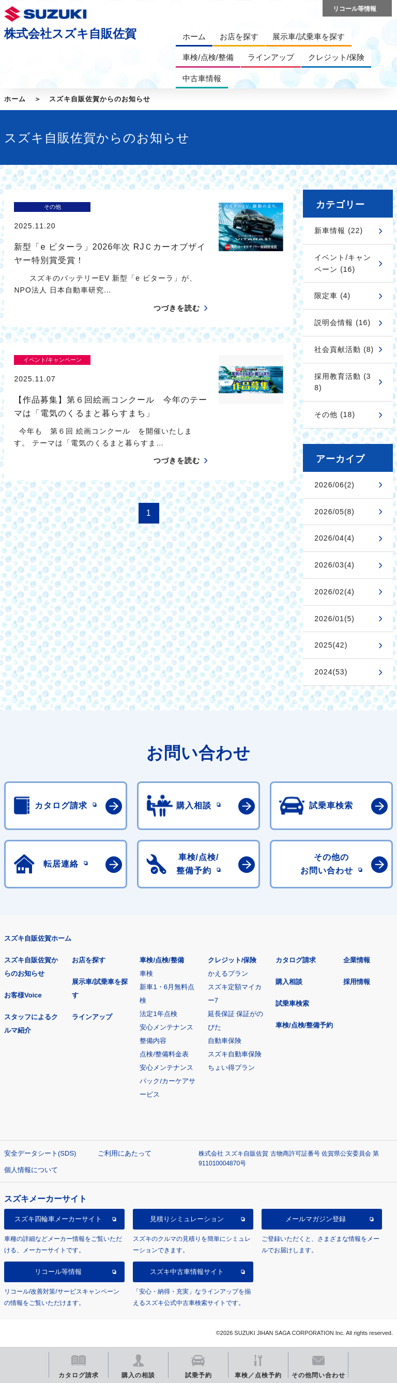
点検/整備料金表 (164, 1054)
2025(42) (330, 645)
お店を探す (88, 960)
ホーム (15, 99)
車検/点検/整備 (162, 960)
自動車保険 (224, 1040)
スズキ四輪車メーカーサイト (58, 1219)
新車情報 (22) (338, 230)
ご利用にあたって (124, 1153)
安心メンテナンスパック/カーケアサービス (167, 1081)
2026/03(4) (334, 565)
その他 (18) (334, 414)
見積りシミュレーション (187, 1219)
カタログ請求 (296, 960)
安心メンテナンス (166, 1027)
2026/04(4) (334, 538)
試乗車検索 (292, 1003)
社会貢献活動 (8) (344, 349)
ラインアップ (92, 1017)
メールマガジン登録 (315, 1219)
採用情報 (356, 982)
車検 (146, 973)
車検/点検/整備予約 (304, 1025)
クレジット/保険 (232, 960)
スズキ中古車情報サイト (187, 1272)
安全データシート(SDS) (40, 1153)
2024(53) (330, 672)
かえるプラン (228, 973)
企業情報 (356, 960)
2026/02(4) (334, 592)
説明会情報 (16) (342, 322)
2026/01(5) (334, 618)
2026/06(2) (334, 485)
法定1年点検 (158, 1014)
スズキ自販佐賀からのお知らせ (99, 99)
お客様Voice (23, 995)
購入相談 (289, 982)
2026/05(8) (334, 512)
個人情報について (31, 1170)
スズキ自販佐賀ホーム (37, 938)
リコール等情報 (58, 1272)
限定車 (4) (332, 295)
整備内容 (153, 1040)
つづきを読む (177, 290)
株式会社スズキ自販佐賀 (70, 33)
